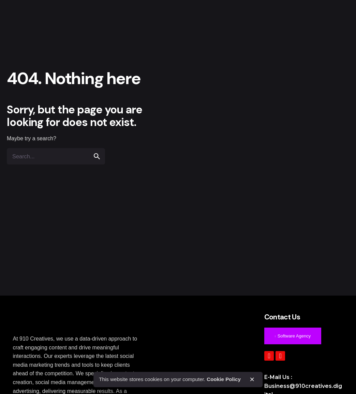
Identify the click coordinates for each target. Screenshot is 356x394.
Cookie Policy (224, 379)
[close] (252, 379)
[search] (97, 156)
